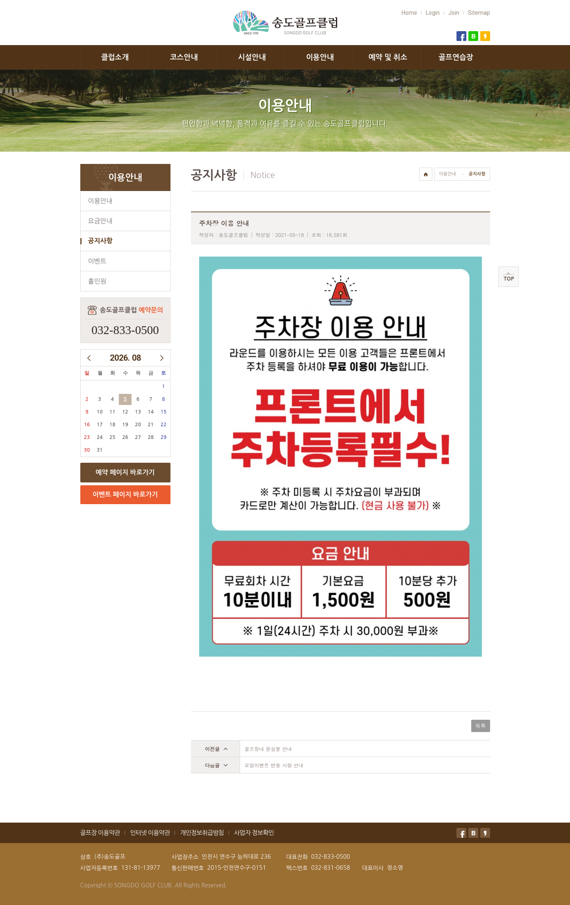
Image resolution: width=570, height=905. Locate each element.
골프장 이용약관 (100, 833)
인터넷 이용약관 (150, 833)
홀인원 (97, 281)
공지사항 (100, 241)
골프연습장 (455, 57)
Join (453, 12)
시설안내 (252, 57)
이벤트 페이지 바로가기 (125, 494)
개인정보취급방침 (202, 833)
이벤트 (97, 261)
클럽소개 (115, 57)
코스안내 (184, 57)
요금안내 (100, 221)
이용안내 (320, 57)
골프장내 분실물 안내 (268, 748)
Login (433, 12)
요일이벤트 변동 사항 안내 (274, 765)
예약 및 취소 (387, 57)
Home (409, 12)
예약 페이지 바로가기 (124, 472)
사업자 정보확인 (254, 833)
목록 (480, 726)
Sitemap (479, 12)
